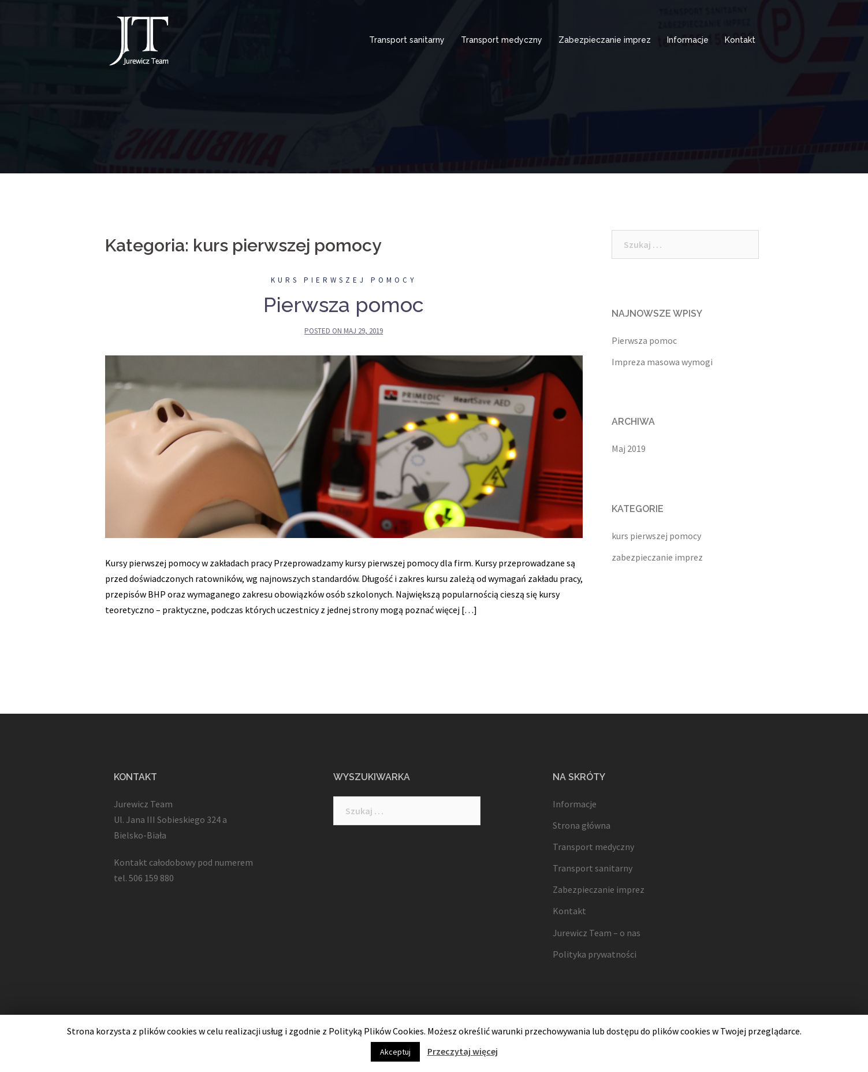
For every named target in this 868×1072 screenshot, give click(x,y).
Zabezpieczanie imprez (604, 39)
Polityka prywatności (594, 954)
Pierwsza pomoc (343, 304)
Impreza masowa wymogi (662, 362)
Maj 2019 (629, 448)
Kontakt (740, 39)
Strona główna (581, 825)
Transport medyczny (501, 39)
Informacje (688, 39)
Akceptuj (395, 1052)
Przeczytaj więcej (462, 1051)
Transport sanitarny (407, 39)
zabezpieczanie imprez (657, 557)
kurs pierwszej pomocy (344, 280)
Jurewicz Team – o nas (596, 933)
